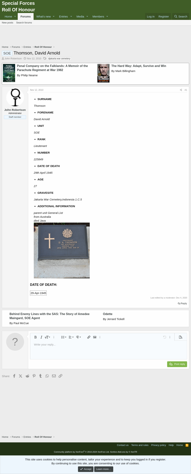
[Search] (180, 16)
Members (98, 16)
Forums (26, 16)
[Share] (181, 90)
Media (80, 16)
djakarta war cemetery (59, 58)
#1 (186, 90)
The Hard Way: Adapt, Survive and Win (138, 66)
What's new (43, 16)
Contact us (123, 445)
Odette (107, 314)
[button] (15, 16)
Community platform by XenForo (81, 452)
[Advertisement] (95, 36)
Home (8, 16)
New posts (7, 22)
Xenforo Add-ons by (123, 452)
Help (171, 445)
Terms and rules (139, 445)
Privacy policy (158, 445)
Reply (184, 303)
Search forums (24, 22)
